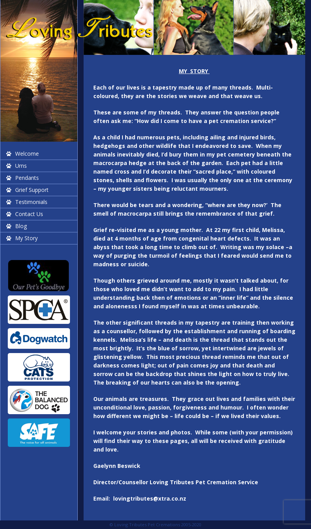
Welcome (27, 153)
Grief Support (32, 189)
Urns (21, 165)
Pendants (27, 177)
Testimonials (31, 202)
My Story (26, 238)
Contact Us (29, 214)
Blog (21, 226)
